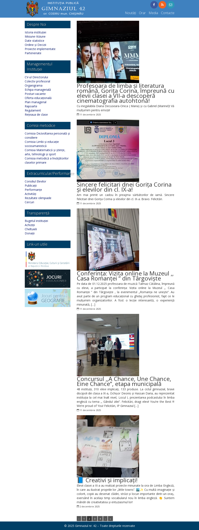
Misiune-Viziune (35, 36)
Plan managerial (35, 102)
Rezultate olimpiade (38, 198)
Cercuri (29, 202)
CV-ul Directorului (36, 77)
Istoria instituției (35, 32)
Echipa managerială (38, 90)
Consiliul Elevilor (35, 181)
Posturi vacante (35, 94)
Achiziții (30, 225)
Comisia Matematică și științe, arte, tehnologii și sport (45, 152)
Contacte (167, 13)
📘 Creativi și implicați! (107, 480)
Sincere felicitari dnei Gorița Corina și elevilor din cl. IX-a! (124, 186)
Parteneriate (33, 53)
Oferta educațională (38, 98)
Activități (30, 194)
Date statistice (34, 41)
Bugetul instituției (36, 221)
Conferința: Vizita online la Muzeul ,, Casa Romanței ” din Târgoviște (125, 275)
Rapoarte (31, 106)
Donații (30, 233)
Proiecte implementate (40, 49)
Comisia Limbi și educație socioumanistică (42, 144)
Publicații (31, 185)
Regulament (33, 110)
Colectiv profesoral (37, 81)
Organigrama (33, 85)
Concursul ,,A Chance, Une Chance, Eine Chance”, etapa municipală (124, 381)
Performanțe (33, 190)
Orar (142, 13)
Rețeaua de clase (36, 114)
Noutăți (130, 13)
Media (153, 13)
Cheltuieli (31, 229)
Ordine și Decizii (35, 45)
